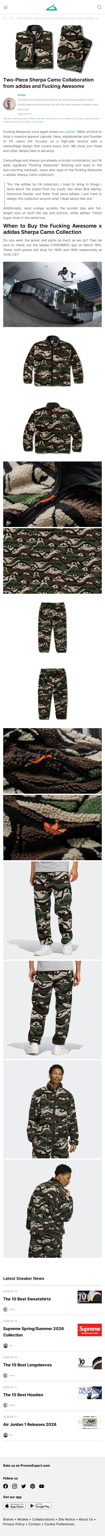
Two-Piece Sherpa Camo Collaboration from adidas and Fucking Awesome (59, 18)
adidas (70, 132)
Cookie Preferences (59, 1524)
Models (22, 1519)
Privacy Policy (14, 1524)
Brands (8, 1519)
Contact (34, 1524)
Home (6, 18)
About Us (86, 1519)
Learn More (37, 122)
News (13, 18)
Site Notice (66, 1519)
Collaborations (43, 1519)
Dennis (22, 94)
